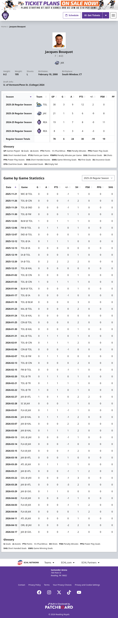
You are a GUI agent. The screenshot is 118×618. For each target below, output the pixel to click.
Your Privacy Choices (62, 585)
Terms (47, 585)
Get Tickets (92, 15)
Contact (21, 585)
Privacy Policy (34, 585)
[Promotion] (59, 5)
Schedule (72, 15)
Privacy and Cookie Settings (87, 585)
